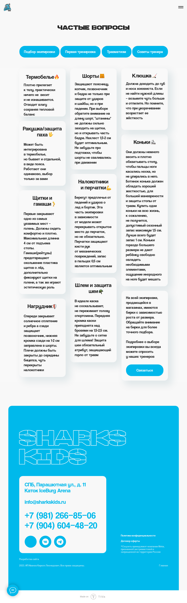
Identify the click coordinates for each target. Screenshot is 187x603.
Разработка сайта (29, 559)
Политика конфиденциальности (138, 535)
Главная (163, 565)
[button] (144, 370)
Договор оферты (130, 540)
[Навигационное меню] (180, 7)
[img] (30, 541)
